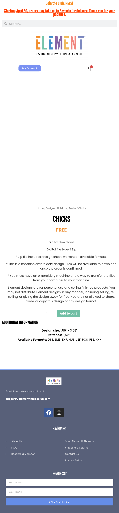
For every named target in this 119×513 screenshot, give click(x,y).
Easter (72, 208)
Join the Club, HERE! (59, 3)
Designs (50, 208)
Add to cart (68, 313)
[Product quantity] (49, 313)
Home (40, 208)
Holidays (62, 208)
